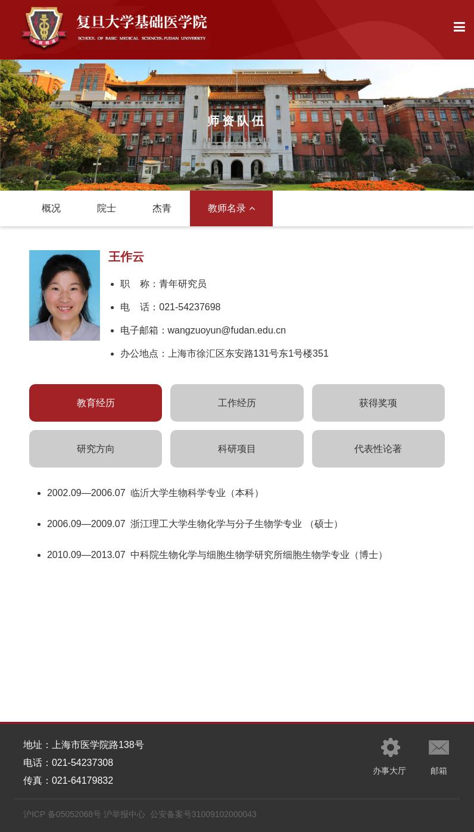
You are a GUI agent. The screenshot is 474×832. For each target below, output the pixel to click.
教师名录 (231, 208)
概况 (51, 208)
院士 (106, 208)
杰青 (161, 208)
